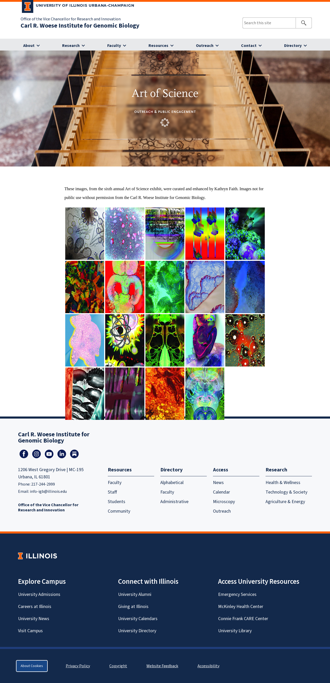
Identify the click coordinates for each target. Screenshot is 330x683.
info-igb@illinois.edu (48, 491)
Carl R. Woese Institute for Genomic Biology (80, 25)
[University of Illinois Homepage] (37, 556)
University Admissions (39, 594)
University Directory (137, 631)
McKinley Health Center (240, 606)
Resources (158, 45)
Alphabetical (172, 482)
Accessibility (208, 666)
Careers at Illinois (34, 606)
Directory (293, 45)
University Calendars (138, 618)
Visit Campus (30, 631)
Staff (112, 492)
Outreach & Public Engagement (165, 112)
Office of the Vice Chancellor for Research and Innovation (71, 19)
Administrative (174, 501)
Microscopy (224, 501)
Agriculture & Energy (285, 501)
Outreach (204, 45)
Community (119, 511)
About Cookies (32, 666)
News (218, 482)
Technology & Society (286, 492)
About (29, 45)
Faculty (114, 45)
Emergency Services (237, 594)
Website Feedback (162, 666)
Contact (249, 45)
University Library (235, 631)
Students (116, 501)
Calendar (221, 492)
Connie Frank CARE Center (243, 618)
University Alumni (134, 594)
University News (33, 618)
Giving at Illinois (133, 606)
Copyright (118, 666)
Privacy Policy (78, 666)
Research (71, 45)
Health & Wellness (283, 482)
